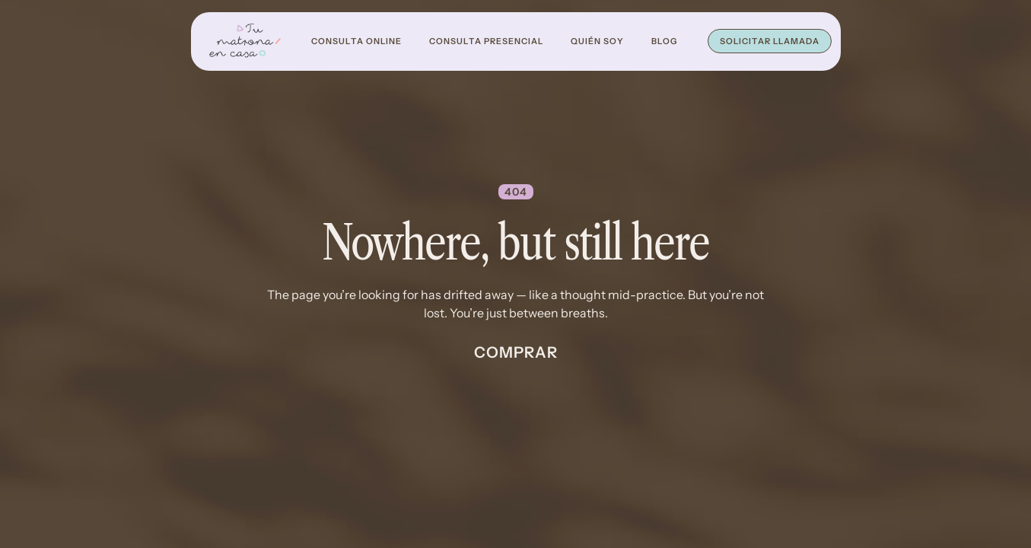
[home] (245, 41)
